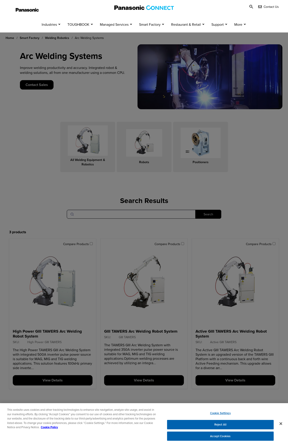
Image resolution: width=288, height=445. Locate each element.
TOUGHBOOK (78, 33)
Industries (49, 33)
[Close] (281, 426)
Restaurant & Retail (186, 33)
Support (217, 33)
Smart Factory (150, 33)
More (238, 33)
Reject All (220, 427)
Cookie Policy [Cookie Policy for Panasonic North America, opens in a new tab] (49, 430)
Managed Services (114, 33)
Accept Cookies (220, 438)
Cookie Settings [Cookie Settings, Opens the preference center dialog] (220, 416)
